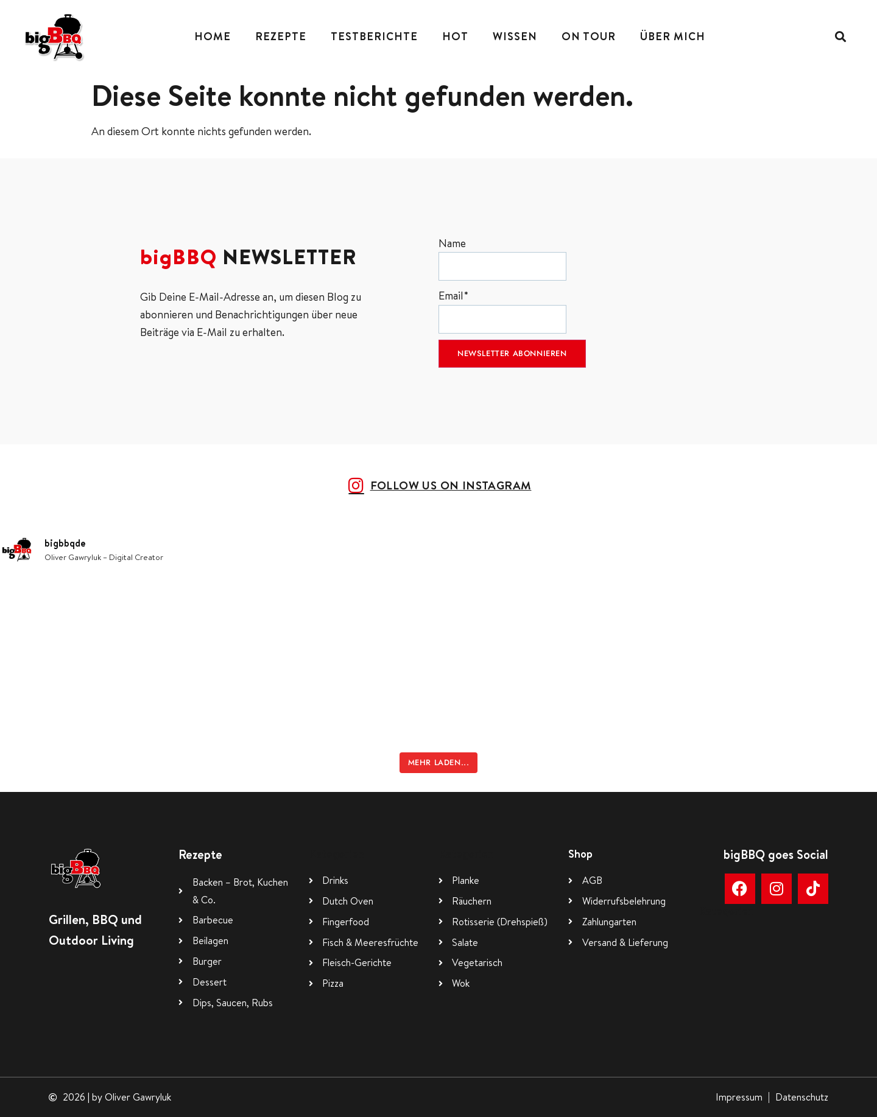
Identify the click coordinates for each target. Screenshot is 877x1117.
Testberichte (374, 36)
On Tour (589, 36)
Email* (502, 311)
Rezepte (280, 36)
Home (212, 36)
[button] (841, 37)
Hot (455, 36)
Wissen (515, 36)
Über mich (672, 36)
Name (502, 258)
